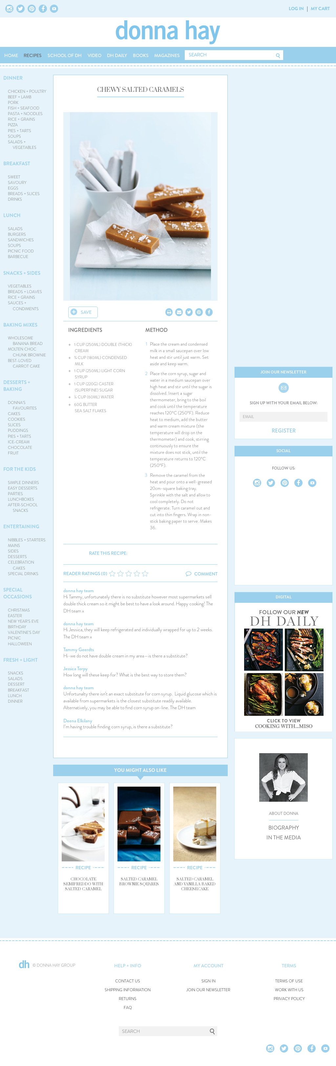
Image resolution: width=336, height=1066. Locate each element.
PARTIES (15, 494)
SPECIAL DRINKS (23, 574)
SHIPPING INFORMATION (128, 990)
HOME (11, 55)
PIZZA (13, 125)
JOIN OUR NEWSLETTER (208, 990)
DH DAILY (117, 55)
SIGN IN (208, 981)
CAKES (14, 414)
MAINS (14, 546)
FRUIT (13, 453)
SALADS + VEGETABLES (22, 145)
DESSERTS (17, 557)
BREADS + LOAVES (25, 292)
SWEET (14, 177)
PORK (13, 103)
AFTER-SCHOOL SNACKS (23, 507)
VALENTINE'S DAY (24, 632)
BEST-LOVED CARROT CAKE (24, 363)
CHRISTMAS (19, 610)
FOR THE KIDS (19, 469)
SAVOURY (17, 183)
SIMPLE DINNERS (23, 483)
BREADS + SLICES (24, 194)
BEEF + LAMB (19, 97)
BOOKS (141, 55)
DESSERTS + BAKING (16, 386)
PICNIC (14, 638)
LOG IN (296, 8)
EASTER (15, 616)
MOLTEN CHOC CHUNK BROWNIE (27, 352)
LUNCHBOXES (21, 499)
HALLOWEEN (20, 644)
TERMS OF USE (289, 981)
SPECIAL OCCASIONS (17, 593)
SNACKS (15, 673)
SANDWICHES (21, 240)
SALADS (15, 229)
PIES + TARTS (19, 131)
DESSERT (16, 684)
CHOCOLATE (20, 448)
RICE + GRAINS (21, 119)
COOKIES (16, 419)
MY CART (320, 8)
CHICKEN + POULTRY (27, 91)
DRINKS (15, 199)
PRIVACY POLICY (289, 999)
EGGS (13, 188)
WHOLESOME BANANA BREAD (25, 341)
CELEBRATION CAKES (21, 565)
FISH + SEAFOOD (23, 108)
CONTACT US (127, 981)
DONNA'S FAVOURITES (22, 405)
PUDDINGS (18, 430)
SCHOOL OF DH (65, 55)
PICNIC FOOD (21, 251)
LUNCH (12, 215)
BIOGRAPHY (283, 828)
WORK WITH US (289, 990)
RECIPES (33, 55)
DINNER (13, 78)
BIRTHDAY (17, 627)
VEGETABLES (20, 286)
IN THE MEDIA (283, 837)
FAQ (128, 1008)
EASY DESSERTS (22, 488)
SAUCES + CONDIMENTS (23, 306)
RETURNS (127, 999)
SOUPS (14, 136)
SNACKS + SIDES (21, 273)
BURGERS (17, 234)
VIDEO (94, 55)
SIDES (13, 551)
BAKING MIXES (20, 325)
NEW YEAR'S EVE (23, 621)
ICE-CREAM (19, 442)
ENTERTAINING (21, 526)
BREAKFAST (16, 163)
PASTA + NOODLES (25, 114)
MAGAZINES (167, 55)
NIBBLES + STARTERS (27, 540)
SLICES (14, 425)
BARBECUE (18, 257)
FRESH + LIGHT (20, 660)
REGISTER (284, 430)
